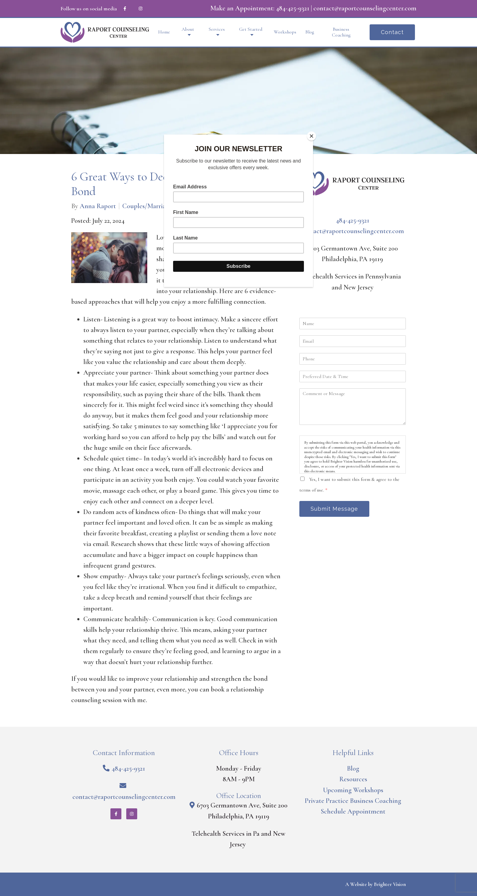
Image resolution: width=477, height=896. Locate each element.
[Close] (311, 136)
